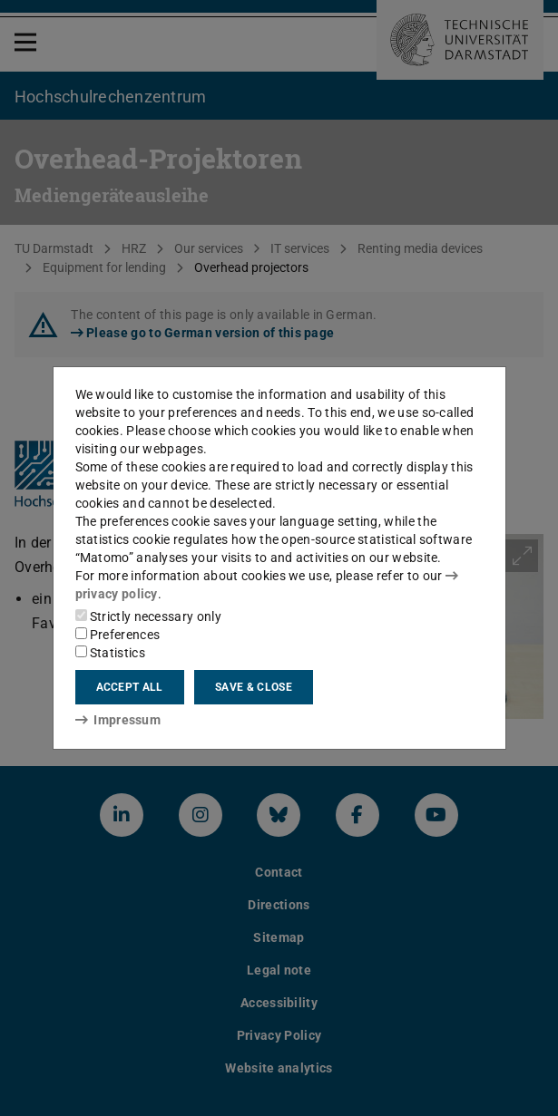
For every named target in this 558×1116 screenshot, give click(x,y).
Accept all (129, 687)
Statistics (110, 652)
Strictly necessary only (148, 616)
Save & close (253, 687)
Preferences (118, 634)
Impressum (118, 720)
